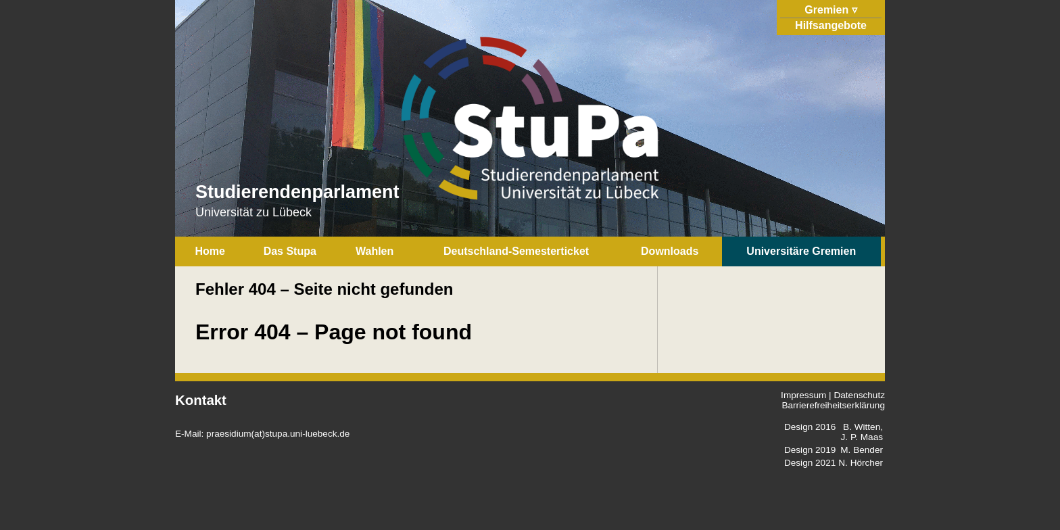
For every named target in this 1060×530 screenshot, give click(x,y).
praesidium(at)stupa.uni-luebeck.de (278, 434)
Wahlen (374, 251)
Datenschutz (859, 395)
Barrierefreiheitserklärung (833, 405)
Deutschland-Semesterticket (516, 251)
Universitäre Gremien (801, 251)
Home (209, 251)
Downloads (669, 251)
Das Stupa (290, 251)
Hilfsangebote (831, 25)
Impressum (803, 395)
